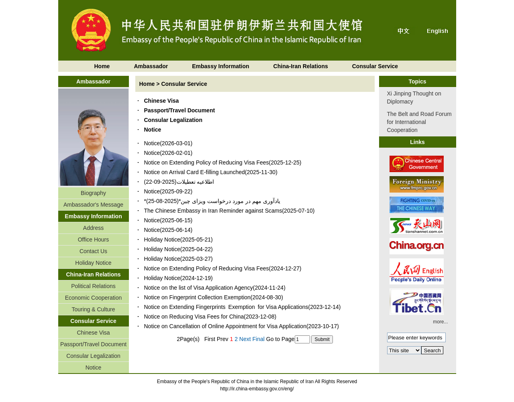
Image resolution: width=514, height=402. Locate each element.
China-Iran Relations (300, 66)
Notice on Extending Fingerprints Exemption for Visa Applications (226, 307)
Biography (93, 193)
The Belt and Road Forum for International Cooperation (419, 122)
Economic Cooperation (93, 297)
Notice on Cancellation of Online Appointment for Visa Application (225, 326)
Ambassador (151, 66)
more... (440, 322)
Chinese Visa (93, 332)
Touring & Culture (93, 309)
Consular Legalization (93, 356)
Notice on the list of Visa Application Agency (198, 287)
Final (259, 339)
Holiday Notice (93, 263)
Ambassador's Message (93, 204)
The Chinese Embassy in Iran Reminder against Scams (213, 210)
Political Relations (93, 286)
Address (93, 228)
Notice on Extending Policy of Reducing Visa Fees (206, 162)
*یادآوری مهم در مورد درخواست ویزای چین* (212, 201)
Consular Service (375, 66)
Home (102, 66)
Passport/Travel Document (93, 344)
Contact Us (93, 251)
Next (245, 339)
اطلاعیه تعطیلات (195, 182)
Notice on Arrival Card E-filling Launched (194, 172)
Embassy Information (220, 66)
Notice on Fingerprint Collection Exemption (197, 297)
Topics (417, 81)
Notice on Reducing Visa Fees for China (194, 316)
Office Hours (93, 239)
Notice (94, 367)
